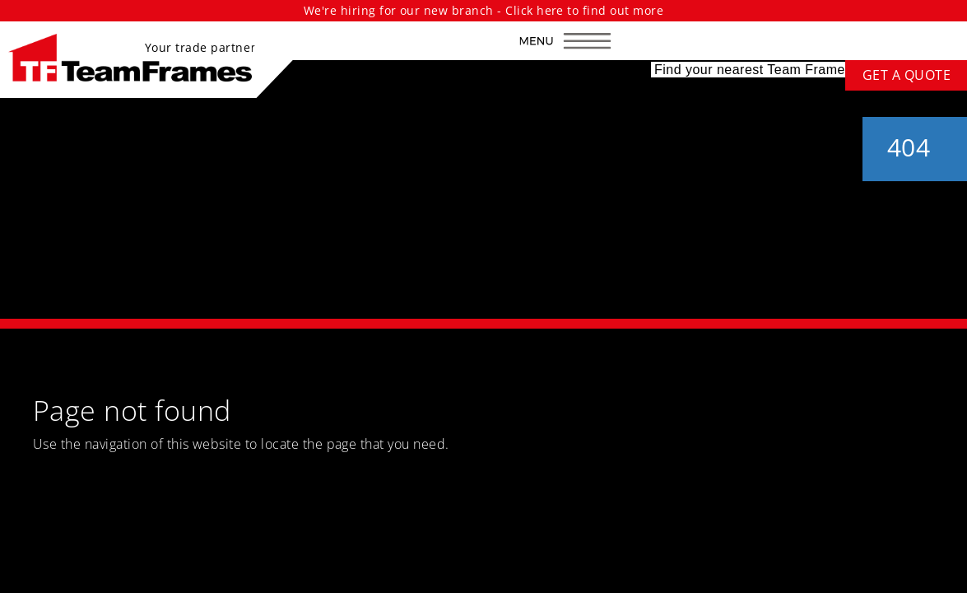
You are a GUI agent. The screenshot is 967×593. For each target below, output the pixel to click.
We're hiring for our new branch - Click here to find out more (483, 10)
